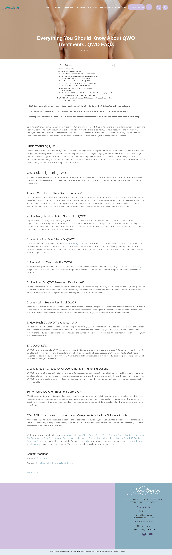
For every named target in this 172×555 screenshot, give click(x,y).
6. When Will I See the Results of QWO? (77, 86)
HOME (129, 499)
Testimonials (106, 7)
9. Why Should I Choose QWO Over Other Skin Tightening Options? (87, 93)
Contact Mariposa (68, 100)
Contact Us (120, 7)
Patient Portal (136, 7)
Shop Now (93, 7)
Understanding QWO (66, 69)
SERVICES (146, 499)
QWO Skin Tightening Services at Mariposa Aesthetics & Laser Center (86, 98)
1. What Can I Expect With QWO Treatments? (78, 74)
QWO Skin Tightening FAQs (69, 71)
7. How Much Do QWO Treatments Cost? (77, 88)
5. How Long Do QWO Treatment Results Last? (80, 83)
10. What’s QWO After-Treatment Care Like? (79, 95)
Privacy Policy (95, 551)
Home (48, 7)
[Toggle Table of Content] (111, 65)
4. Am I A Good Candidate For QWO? (76, 81)
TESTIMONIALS (137, 502)
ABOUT (136, 499)
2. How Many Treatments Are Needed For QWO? (80, 76)
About (57, 7)
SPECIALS (81, 7)
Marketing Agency (119, 551)
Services (69, 7)
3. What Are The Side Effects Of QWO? (76, 78)
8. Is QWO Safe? (68, 90)
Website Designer (106, 551)
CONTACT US (151, 502)
